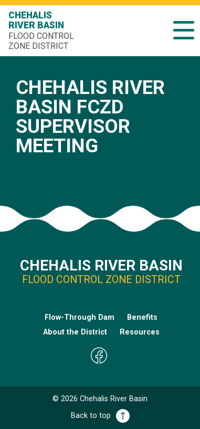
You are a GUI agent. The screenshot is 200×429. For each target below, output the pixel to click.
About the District (75, 332)
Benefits (142, 317)
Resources (140, 332)
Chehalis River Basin (42, 30)
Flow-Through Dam (79, 317)
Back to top (100, 415)
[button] (183, 30)
